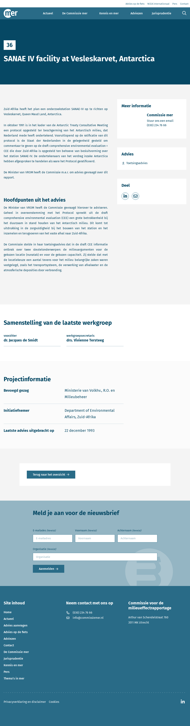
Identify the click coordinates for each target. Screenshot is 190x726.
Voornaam (86, 530)
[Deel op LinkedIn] (125, 196)
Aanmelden (46, 569)
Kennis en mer (13, 665)
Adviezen (10, 638)
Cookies (54, 702)
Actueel (9, 619)
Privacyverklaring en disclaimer (25, 702)
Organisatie (44, 549)
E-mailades (44, 530)
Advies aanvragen (15, 625)
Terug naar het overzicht (49, 474)
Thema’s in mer (14, 678)
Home (8, 612)
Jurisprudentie (13, 658)
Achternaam (129, 530)
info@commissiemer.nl (85, 617)
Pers (7, 672)
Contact (9, 645)
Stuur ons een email (160, 121)
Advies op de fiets (16, 632)
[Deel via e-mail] (135, 196)
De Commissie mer (16, 652)
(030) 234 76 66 (160, 125)
